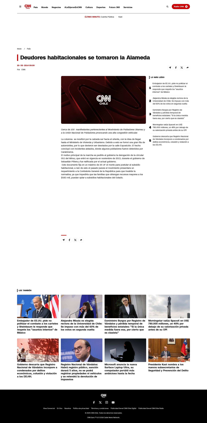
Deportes (100, 7)
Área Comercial (49, 408)
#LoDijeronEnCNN (73, 7)
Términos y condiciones (100, 408)
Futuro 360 (114, 7)
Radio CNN (181, 6)
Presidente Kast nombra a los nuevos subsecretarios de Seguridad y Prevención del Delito (168, 367)
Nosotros (67, 408)
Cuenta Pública (107, 16)
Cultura (89, 7)
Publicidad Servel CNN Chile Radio (151, 408)
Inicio (19, 48)
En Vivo (59, 408)
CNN (23, 69)
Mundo (44, 7)
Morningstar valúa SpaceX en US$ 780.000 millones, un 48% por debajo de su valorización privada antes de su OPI (170, 127)
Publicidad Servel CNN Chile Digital (123, 408)
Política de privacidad (81, 408)
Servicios (128, 7)
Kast (120, 16)
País (36, 7)
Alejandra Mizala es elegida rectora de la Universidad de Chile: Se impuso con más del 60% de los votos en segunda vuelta (171, 101)
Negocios (56, 7)
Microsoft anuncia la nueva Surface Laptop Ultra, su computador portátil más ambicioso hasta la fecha (121, 369)
